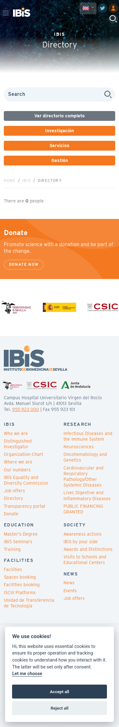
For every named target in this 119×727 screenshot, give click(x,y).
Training (12, 549)
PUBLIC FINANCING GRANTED (83, 509)
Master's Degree (21, 534)
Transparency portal (24, 506)
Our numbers (17, 469)
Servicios (59, 145)
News (69, 582)
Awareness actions (82, 534)
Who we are (16, 433)
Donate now (24, 264)
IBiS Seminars (18, 541)
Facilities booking (22, 584)
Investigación (59, 130)
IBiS (27, 180)
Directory (13, 498)
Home (10, 180)
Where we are (18, 461)
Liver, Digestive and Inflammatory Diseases (87, 495)
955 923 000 (25, 409)
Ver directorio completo (59, 115)
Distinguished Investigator (18, 443)
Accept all (59, 691)
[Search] (59, 94)
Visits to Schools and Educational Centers (84, 559)
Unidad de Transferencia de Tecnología (29, 603)
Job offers (14, 490)
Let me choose (27, 673)
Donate (11, 513)
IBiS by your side (80, 541)
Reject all (59, 708)
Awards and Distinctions (88, 549)
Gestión (59, 160)
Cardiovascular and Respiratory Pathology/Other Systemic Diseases (83, 476)
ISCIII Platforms (20, 592)
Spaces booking (20, 577)
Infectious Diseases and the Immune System (87, 436)
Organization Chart (23, 454)
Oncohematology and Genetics (85, 457)
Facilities (13, 569)
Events (70, 590)
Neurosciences (78, 446)
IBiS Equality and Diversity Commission (26, 480)
